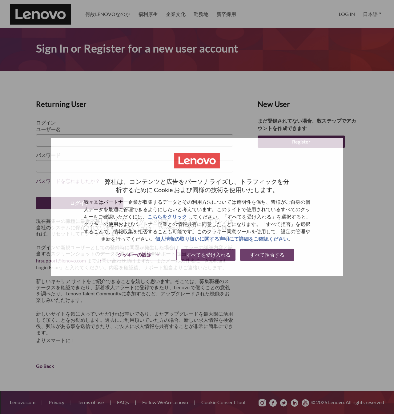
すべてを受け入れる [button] (208, 255)
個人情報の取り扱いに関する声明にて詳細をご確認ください (221, 239)
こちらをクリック (167, 216)
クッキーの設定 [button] (134, 255)
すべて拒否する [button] (267, 255)
